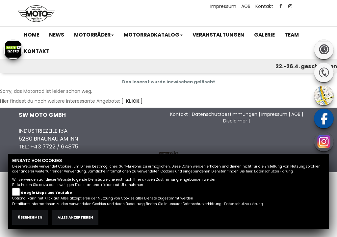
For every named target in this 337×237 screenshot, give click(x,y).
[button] (94, 35)
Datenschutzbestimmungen (224, 114)
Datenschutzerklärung (273, 171)
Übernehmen (30, 217)
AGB (245, 6)
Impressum (223, 6)
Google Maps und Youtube (46, 192)
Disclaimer (235, 121)
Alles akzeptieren (75, 217)
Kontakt (264, 6)
